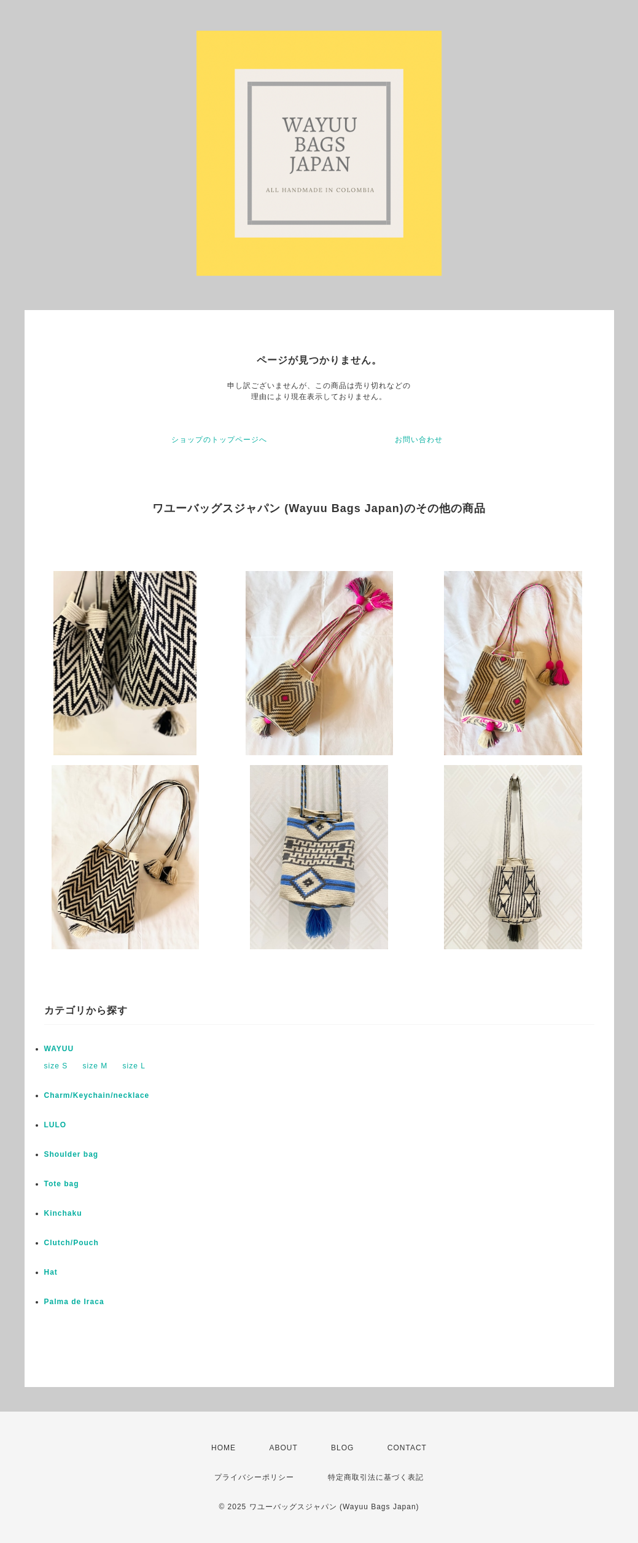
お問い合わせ (419, 439)
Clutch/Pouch (71, 1242)
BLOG (342, 1448)
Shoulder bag (71, 1154)
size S (56, 1066)
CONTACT (407, 1448)
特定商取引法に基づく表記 (376, 1477)
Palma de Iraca (74, 1301)
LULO (55, 1125)
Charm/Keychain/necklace (97, 1095)
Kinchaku (63, 1213)
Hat (51, 1272)
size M (95, 1066)
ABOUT (283, 1448)
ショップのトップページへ (219, 439)
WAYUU (59, 1048)
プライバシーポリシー (254, 1477)
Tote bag (61, 1184)
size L (134, 1066)
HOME (223, 1448)
